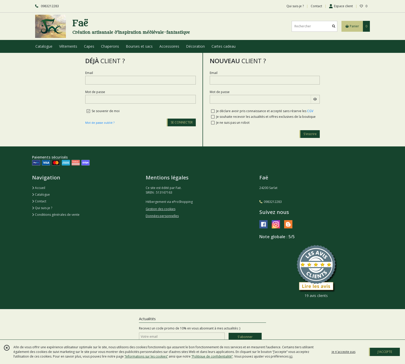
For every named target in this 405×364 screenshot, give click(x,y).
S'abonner (245, 337)
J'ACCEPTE (385, 352)
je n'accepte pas (343, 352)
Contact (316, 6)
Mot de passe (95, 92)
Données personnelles (162, 216)
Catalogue (41, 194)
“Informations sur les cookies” (146, 356)
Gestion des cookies (160, 209)
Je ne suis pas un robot (233, 122)
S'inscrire (310, 134)
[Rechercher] (333, 26)
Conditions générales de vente (56, 214)
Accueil (38, 188)
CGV (310, 111)
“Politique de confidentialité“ (212, 356)
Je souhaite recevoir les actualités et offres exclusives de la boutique (266, 116)
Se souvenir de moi (106, 111)
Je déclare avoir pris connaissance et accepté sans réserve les (264, 111)
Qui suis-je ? (42, 208)
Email (89, 73)
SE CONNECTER (182, 122)
